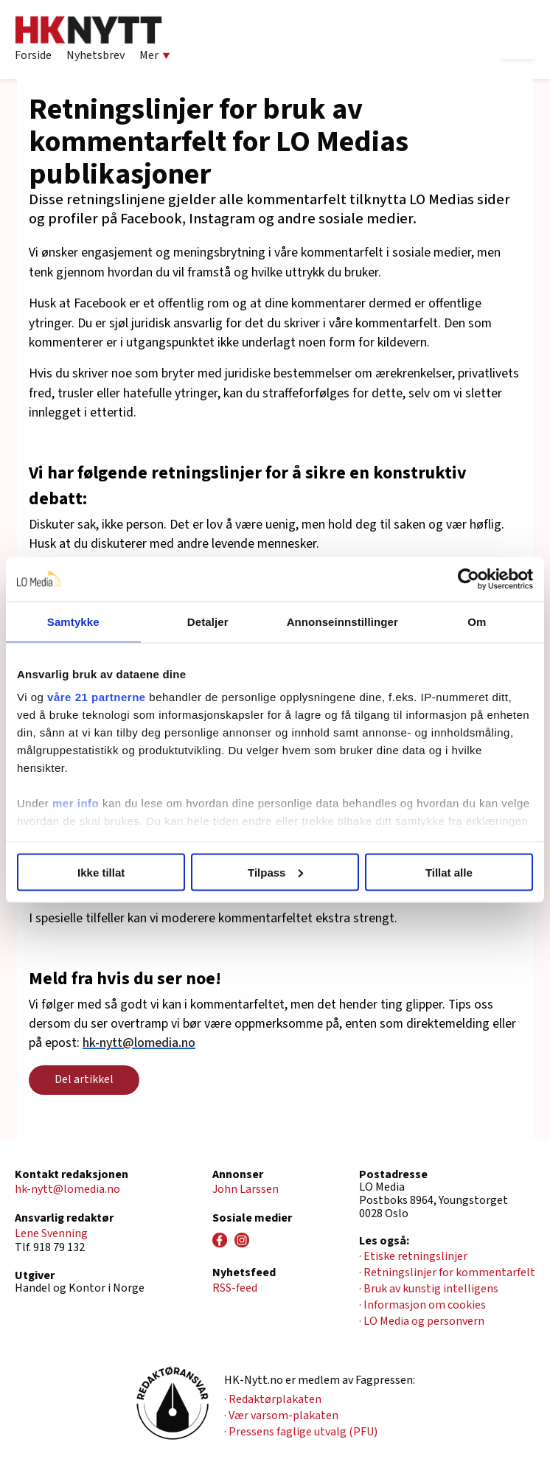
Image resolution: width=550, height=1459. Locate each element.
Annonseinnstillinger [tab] (342, 621)
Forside (33, 55)
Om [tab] (476, 621)
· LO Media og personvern (421, 1321)
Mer (154, 55)
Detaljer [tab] (208, 621)
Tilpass (275, 872)
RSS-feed (234, 1288)
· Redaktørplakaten (272, 1399)
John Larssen (245, 1189)
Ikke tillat (101, 872)
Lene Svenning (51, 1233)
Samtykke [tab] (73, 621)
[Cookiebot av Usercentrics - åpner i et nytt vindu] (468, 579)
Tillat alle (449, 872)
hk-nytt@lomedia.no (139, 1043)
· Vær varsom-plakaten (281, 1415)
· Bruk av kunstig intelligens (428, 1289)
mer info (75, 803)
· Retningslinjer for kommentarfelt (447, 1272)
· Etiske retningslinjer (413, 1256)
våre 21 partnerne (96, 697)
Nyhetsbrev (95, 55)
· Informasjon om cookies (422, 1305)
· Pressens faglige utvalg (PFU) (300, 1432)
